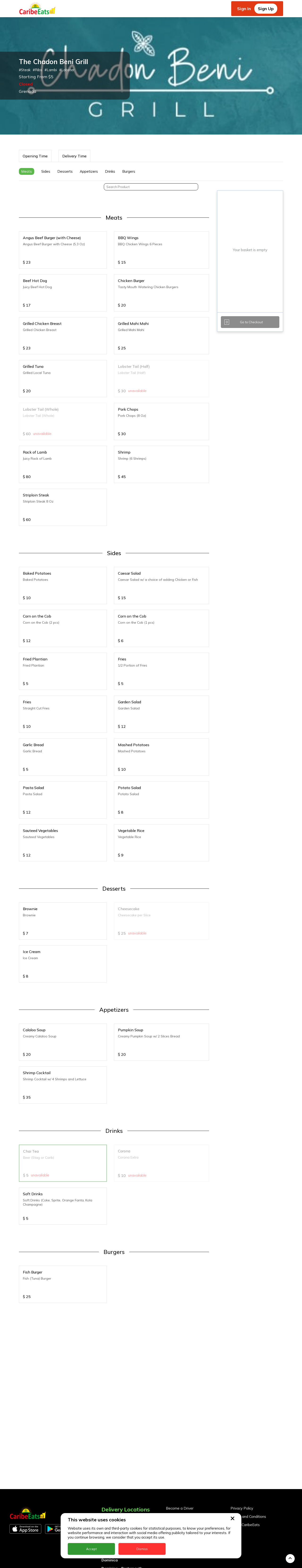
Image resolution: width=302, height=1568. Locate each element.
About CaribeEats (245, 1459)
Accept (91, 1549)
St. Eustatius (112, 1560)
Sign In (244, 8)
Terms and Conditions (248, 1451)
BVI (104, 1469)
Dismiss (142, 1549)
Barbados (110, 1478)
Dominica (109, 1494)
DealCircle (110, 1486)
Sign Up (266, 8)
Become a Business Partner (189, 1451)
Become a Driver (179, 1442)
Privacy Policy (242, 1442)
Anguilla (108, 1453)
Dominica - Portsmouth (121, 1502)
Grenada (109, 1511)
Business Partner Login (185, 1459)
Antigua (108, 1461)
